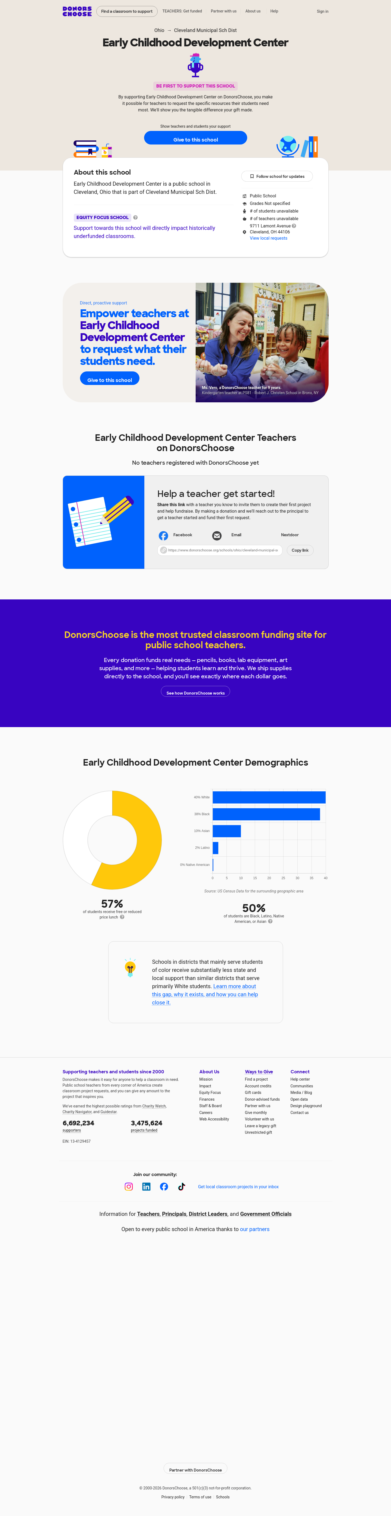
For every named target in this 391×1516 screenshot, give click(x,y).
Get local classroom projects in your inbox (238, 1186)
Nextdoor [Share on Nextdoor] (283, 535)
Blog (308, 1092)
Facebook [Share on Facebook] (175, 536)
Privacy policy (173, 1494)
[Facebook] (164, 1186)
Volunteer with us (259, 1119)
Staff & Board (210, 1106)
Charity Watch (154, 1106)
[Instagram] (128, 1186)
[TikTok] (181, 1186)
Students (227, 273)
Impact (205, 1086)
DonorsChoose (77, 11)
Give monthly (256, 1112)
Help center (300, 1079)
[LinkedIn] (146, 1186)
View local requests (268, 238)
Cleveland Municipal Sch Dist (205, 30)
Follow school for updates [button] (277, 176)
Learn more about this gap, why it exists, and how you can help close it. (205, 994)
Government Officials (266, 1214)
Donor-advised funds (262, 1099)
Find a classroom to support (126, 11)
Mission (206, 1079)
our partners (255, 1229)
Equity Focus (210, 1092)
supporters (93, 1125)
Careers (205, 1112)
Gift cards (253, 1092)
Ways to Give (259, 1072)
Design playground (306, 1106)
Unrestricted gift (258, 1132)
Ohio (159, 30)
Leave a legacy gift (260, 1126)
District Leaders (208, 1214)
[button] (235, 550)
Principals (174, 1214)
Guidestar (108, 1112)
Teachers (192, 273)
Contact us (300, 1112)
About (160, 273)
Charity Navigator (77, 1112)
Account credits (258, 1086)
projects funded (161, 1125)
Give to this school (195, 138)
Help (274, 11)
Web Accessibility (214, 1119)
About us (252, 11)
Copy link (300, 550)
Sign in (323, 11)
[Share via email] (235, 535)
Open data (299, 1099)
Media (296, 1092)
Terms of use (200, 1494)
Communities (302, 1086)
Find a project (256, 1079)
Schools (223, 1494)
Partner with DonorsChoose (195, 1465)
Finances (207, 1099)
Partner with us (224, 11)
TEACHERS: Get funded (182, 11)
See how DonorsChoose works (196, 691)
